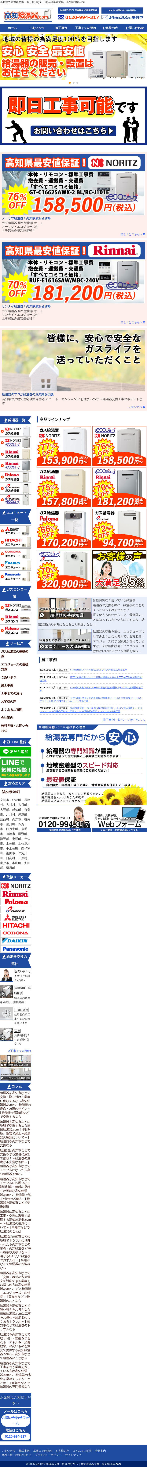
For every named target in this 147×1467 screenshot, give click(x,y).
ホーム (12, 28)
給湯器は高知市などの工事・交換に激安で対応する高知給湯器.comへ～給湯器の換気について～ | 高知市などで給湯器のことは (15, 1221)
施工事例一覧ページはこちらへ (124, 719)
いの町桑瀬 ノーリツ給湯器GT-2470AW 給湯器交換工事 (98, 669)
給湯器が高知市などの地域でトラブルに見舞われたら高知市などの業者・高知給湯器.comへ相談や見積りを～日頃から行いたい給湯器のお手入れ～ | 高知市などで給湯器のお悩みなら (15, 1252)
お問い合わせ (135, 28)
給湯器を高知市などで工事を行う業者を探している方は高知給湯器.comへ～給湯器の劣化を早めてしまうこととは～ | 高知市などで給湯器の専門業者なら (15, 1375)
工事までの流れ (85, 28)
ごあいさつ (36, 28)
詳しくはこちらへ (131, 234)
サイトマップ (73, 1454)
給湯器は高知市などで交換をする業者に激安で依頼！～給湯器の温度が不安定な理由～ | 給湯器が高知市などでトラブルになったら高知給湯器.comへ (15, 1162)
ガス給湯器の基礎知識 (14, 654)
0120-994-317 (15, 1436)
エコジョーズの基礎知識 (14, 667)
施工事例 (61, 28)
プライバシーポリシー (48, 1454)
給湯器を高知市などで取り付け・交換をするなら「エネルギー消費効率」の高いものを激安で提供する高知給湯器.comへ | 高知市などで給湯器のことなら (15, 1346)
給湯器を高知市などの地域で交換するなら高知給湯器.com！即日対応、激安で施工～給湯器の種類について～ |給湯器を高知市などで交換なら (15, 1133)
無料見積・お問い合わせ (14, 728)
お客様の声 (110, 28)
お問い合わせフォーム (15, 1420)
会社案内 (7, 717)
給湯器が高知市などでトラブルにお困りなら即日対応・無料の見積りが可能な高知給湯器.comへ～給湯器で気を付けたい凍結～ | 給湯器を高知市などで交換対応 (15, 1192)
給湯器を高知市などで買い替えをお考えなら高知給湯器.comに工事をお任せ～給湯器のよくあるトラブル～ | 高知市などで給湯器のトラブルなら (15, 1317)
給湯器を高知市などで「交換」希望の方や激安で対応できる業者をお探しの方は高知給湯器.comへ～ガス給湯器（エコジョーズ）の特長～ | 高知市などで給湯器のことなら (15, 1286)
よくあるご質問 (11, 709)
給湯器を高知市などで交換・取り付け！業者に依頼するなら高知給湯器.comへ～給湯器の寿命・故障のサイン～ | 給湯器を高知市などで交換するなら (15, 1104)
